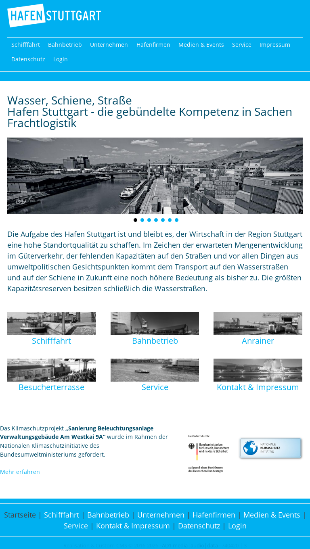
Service (241, 44)
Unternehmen (109, 44)
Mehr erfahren (20, 472)
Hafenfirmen (153, 44)
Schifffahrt (25, 44)
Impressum (275, 44)
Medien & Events (201, 44)
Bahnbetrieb (65, 44)
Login (60, 59)
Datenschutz (28, 59)
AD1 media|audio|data (190, 545)
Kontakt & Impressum (133, 525)
